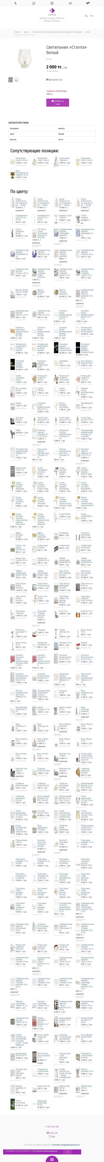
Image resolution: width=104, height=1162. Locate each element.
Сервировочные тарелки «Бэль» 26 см (65, 960)
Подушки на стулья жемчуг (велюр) (87, 1056)
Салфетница (64, 546)
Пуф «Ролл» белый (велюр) (43, 585)
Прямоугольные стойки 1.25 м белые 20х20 (87, 828)
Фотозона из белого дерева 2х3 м (43, 1056)
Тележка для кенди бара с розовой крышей (42, 347)
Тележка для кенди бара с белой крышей (87, 330)
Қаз (91, 15)
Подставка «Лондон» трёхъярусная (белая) (65, 877)
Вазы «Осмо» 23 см (21, 644)
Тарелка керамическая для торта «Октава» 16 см (65, 453)
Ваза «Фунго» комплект (65, 725)
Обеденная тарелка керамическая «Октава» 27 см (65, 434)
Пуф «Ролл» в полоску (87, 585)
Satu (52, 1136)
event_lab (52, 1133)
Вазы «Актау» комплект (43, 740)
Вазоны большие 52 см (87, 1070)
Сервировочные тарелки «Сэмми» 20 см (22, 960)
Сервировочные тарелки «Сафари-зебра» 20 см (87, 272)
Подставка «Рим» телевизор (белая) (20, 906)
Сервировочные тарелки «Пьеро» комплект (65, 253)
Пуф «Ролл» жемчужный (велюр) (64, 586)
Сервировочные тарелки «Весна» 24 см (43, 252)
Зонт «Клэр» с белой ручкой (87, 362)
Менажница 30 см (87, 404)
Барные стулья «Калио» (65, 217)
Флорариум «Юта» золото (87, 159)
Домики (84, 643)
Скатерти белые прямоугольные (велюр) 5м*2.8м (65, 332)
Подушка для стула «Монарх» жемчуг (21, 1072)
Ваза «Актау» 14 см (86, 740)
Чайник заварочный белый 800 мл (65, 560)
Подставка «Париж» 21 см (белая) (87, 842)
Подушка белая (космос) (43, 770)
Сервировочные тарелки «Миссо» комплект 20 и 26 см (87, 294)
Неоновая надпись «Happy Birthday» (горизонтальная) (87, 348)
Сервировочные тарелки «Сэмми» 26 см (87, 947)
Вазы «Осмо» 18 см (86, 631)
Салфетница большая (42, 547)
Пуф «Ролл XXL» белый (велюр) (85, 573)
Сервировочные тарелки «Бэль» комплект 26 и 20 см (43, 962)
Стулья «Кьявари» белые (20, 378)
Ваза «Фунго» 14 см (22, 740)
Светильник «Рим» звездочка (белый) (42, 892)
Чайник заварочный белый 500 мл (86, 560)
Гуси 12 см (63, 611)
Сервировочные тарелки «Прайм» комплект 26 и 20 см (22, 983)
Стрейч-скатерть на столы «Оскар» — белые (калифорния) (65, 1073)
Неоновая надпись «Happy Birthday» (20, 364)
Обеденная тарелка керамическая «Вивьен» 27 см (65, 678)
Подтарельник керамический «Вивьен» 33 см (22, 452)
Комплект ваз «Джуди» (65, 770)
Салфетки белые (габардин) (63, 828)
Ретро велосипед (20, 1102)
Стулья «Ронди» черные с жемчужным (64, 486)
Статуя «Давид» (84, 217)
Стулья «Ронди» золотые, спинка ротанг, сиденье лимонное (43, 519)
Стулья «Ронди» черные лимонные (20, 486)
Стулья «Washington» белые (86, 516)
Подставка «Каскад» (20, 612)
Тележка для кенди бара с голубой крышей (21, 347)
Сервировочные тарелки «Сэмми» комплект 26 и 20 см (87, 928)
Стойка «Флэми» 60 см (64, 632)
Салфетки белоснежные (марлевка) (43, 926)
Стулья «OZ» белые (42, 597)
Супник (18, 403)
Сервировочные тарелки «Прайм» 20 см (65, 981)
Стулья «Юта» (65, 514)
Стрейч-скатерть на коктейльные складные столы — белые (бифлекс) (22, 1040)
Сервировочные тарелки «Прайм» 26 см (43, 981)
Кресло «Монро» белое (41, 292)
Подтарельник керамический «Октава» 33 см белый (87, 433)
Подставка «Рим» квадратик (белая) (85, 892)
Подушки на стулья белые (42, 1070)
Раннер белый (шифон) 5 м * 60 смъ (65, 1020)
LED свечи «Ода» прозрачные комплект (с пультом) (42, 233)
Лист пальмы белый (21, 389)
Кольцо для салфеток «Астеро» (42, 947)
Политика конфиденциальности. (66, 1145)
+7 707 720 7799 (52, 1126)
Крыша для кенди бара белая (42, 1103)
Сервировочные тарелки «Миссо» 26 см (22, 313)
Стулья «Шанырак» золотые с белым (42, 471)
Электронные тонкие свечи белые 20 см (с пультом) (87, 757)
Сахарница (63, 533)
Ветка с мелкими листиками (63, 405)
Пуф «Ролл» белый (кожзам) (21, 586)
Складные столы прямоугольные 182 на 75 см (43, 406)
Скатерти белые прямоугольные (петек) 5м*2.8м (43, 332)
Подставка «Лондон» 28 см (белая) (42, 876)
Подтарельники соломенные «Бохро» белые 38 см (43, 694)
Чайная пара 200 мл (86, 1087)
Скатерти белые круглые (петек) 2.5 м (65, 657)
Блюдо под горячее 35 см (21, 559)
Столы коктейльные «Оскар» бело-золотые (87, 814)
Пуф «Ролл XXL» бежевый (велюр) (65, 573)
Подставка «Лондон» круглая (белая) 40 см (86, 862)
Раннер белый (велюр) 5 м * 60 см (87, 1020)
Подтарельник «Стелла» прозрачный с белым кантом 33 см (65, 907)
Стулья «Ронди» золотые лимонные (41, 500)
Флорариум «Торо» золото (43, 159)
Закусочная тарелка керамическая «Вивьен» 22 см (87, 678)
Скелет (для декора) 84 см (43, 419)
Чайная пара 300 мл (64, 1087)
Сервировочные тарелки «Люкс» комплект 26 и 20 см (65, 1005)
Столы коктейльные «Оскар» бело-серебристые (65, 814)
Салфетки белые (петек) (43, 785)
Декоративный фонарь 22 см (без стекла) (43, 798)
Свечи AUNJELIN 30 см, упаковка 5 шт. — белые (87, 202)
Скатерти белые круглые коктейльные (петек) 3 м (22, 677)
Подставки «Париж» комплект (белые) (41, 614)
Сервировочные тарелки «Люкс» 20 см (22, 1020)
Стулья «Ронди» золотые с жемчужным (85, 486)
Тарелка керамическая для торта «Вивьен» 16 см (21, 695)
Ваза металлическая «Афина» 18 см (22, 173)
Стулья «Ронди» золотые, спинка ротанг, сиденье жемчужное (22, 519)
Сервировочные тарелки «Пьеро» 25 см (87, 252)
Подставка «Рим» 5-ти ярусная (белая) (64, 599)
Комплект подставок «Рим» (63, 842)
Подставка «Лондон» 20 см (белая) (21, 876)
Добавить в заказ (58, 102)
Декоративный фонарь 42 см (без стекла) (87, 786)
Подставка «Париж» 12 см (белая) (43, 861)
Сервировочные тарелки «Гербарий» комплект (65, 232)
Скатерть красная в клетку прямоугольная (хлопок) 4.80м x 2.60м (22, 660)
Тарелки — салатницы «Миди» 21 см (21, 1003)
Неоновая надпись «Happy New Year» (42, 364)
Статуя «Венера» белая (20, 231)
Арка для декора (19, 419)
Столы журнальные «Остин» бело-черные (87, 799)
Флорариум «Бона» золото (22, 159)
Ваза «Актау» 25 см (42, 755)
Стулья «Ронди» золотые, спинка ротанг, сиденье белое (87, 501)
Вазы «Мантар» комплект (85, 709)
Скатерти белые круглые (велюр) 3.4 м (43, 676)
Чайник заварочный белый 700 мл (21, 573)
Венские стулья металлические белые (87, 391)
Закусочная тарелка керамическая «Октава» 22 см (43, 453)
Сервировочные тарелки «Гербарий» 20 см (22, 253)
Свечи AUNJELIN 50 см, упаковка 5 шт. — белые (22, 202)
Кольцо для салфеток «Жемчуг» (20, 947)
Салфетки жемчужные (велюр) (64, 786)
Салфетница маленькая (86, 547)
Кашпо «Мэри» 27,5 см (65, 708)
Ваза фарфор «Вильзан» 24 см (21, 709)
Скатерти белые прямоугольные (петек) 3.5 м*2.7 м (65, 315)
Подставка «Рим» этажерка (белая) (41, 906)
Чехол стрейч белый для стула (43, 1037)
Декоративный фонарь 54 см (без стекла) (65, 798)
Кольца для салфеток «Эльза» (85, 378)
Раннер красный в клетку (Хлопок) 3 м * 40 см (43, 1022)
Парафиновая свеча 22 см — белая (43, 218)
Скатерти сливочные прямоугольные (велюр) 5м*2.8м (22, 332)
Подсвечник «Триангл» (64, 159)
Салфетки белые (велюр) (22, 785)
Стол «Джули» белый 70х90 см (86, 1037)
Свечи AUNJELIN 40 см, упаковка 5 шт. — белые (43, 202)
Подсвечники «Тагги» (21, 841)
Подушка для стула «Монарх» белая (64, 1057)
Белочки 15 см (87, 611)
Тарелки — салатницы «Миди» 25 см (43, 1003)
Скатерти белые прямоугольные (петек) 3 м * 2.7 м (87, 315)
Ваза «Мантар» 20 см (42, 726)
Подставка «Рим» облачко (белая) (63, 892)
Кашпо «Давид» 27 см (43, 708)
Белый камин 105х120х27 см (21, 1055)
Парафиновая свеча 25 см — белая (21, 218)
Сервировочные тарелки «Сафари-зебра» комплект (43, 273)
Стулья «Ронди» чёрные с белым (63, 471)
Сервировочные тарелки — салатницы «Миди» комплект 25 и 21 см (87, 984)
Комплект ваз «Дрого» (21, 770)
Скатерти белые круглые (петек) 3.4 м (87, 657)
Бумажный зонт (63, 362)
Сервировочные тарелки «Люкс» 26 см (87, 1003)
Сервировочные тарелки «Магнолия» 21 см (65, 927)
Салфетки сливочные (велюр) (85, 771)
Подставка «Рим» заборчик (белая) (85, 877)
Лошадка (41, 630)
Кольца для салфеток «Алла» (42, 378)
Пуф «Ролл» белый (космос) (21, 598)
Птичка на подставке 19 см (21, 632)
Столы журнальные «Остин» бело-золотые (22, 814)
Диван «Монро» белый (19, 535)
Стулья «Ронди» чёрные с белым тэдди (86, 471)
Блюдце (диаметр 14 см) (21, 1088)
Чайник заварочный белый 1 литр (42, 573)
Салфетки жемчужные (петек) (20, 798)
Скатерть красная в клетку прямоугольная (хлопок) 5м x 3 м (43, 660)
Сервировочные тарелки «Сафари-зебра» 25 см (65, 272)
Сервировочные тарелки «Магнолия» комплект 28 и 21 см (87, 907)
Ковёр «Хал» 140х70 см (21, 469)
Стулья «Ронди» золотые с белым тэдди (42, 486)
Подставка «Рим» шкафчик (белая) (20, 892)
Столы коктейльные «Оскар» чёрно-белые (21, 829)
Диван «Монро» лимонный (41, 535)
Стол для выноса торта (43, 812)
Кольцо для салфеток (64, 946)
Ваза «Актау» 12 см (64, 740)
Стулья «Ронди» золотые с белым (20, 500)
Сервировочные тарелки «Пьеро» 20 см (22, 271)
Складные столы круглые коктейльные (65, 1037)
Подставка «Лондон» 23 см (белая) (64, 861)
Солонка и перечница (85, 534)
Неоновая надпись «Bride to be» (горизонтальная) (65, 347)
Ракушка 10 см (65, 643)
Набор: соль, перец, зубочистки (21, 548)
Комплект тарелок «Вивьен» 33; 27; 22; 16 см (86, 452)
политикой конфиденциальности (46, 1151)
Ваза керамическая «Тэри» (87, 693)
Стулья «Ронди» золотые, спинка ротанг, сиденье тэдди (65, 501)
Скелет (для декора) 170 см (87, 419)
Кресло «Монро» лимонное (63, 292)
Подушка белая (63, 692)
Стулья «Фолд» (40, 389)
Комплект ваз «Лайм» (65, 755)
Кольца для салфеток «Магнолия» (64, 378)
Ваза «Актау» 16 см (21, 755)
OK (68, 1152)
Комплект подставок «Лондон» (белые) (41, 843)
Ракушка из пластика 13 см (43, 644)
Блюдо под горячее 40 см (43, 559)
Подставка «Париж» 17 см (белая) (22, 861)
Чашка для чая (43, 1086)
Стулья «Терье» (62, 389)
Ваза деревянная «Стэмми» (42, 828)
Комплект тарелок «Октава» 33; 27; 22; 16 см (42, 433)
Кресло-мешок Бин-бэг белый (22, 291)
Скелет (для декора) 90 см (65, 419)
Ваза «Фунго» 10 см (87, 725)
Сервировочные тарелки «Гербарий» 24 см (87, 232)
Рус (86, 15)
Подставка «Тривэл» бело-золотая (86, 598)
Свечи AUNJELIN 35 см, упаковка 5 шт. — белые (65, 202)
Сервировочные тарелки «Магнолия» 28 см (22, 927)
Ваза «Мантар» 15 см (21, 726)
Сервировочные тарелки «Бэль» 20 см (87, 960)
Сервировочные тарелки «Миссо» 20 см (43, 313)
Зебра (18, 430)
